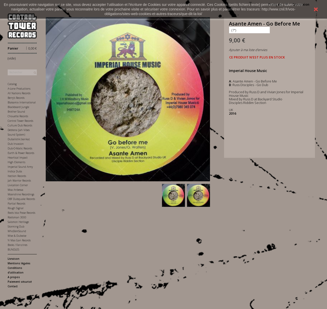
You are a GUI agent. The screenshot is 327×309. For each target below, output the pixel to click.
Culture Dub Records (20, 125)
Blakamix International (22, 102)
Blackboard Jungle (18, 107)
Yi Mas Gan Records (19, 240)
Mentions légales (19, 263)
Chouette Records (18, 116)
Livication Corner (18, 185)
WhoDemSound (17, 231)
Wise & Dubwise (17, 235)
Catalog (12, 84)
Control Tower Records (20, 121)
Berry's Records (16, 98)
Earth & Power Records (21, 153)
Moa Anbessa (15, 190)
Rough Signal (16, 208)
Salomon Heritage (18, 222)
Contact (13, 286)
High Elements (16, 162)
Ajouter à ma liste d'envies (248, 49)
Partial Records (16, 203)
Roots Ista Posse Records (21, 213)
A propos (14, 277)
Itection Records (17, 176)
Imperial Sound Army (20, 167)
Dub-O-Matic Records (20, 148)
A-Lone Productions (19, 88)
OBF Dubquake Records (21, 199)
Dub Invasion (16, 144)
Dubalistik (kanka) (19, 139)
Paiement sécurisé (20, 281)
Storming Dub (16, 226)
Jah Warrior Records (19, 180)
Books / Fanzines (17, 245)
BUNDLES (13, 249)
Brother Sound (16, 111)
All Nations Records (19, 93)
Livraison (13, 258)
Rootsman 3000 (17, 217)
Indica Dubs (15, 171)
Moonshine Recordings (21, 194)
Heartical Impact (18, 157)
